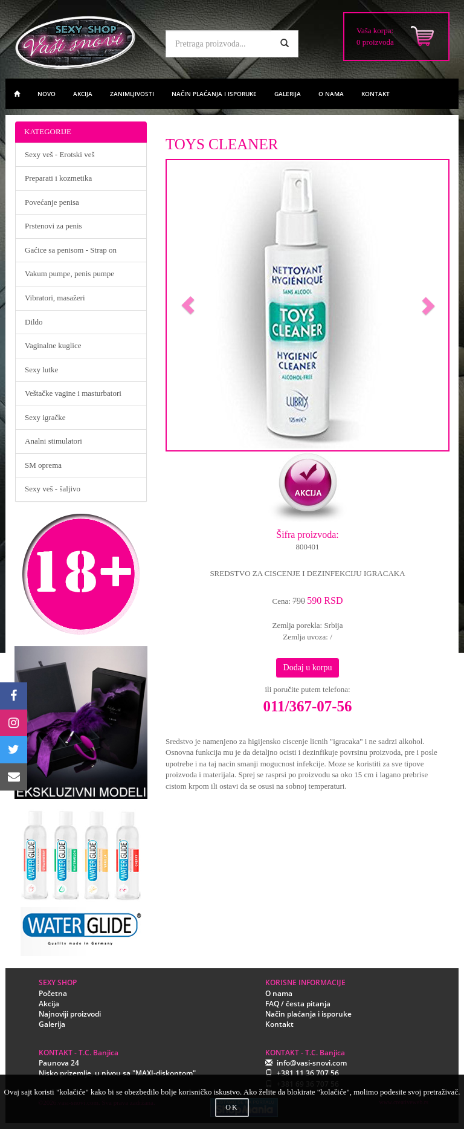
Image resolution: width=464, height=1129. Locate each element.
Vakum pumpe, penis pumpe (69, 273)
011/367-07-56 (307, 706)
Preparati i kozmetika (58, 178)
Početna (53, 993)
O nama (278, 993)
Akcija (49, 1003)
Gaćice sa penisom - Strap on (71, 249)
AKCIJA (82, 93)
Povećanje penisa (52, 202)
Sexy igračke (45, 417)
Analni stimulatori (53, 440)
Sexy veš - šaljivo (52, 488)
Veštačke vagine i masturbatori (73, 393)
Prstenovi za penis (53, 225)
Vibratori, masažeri (55, 297)
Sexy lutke (41, 369)
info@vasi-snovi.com (312, 1063)
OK (231, 1107)
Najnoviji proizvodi (70, 1014)
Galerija (52, 1024)
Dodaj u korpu (307, 667)
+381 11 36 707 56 (308, 1073)
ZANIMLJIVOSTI (132, 93)
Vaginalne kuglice (53, 345)
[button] (188, 305)
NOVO (46, 93)
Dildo (34, 321)
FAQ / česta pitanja (297, 1003)
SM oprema (43, 465)
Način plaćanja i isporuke (308, 1014)
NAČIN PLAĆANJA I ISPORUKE (214, 93)
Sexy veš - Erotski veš (60, 154)
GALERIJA (287, 93)
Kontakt (279, 1024)
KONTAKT (375, 93)
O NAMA (331, 93)
